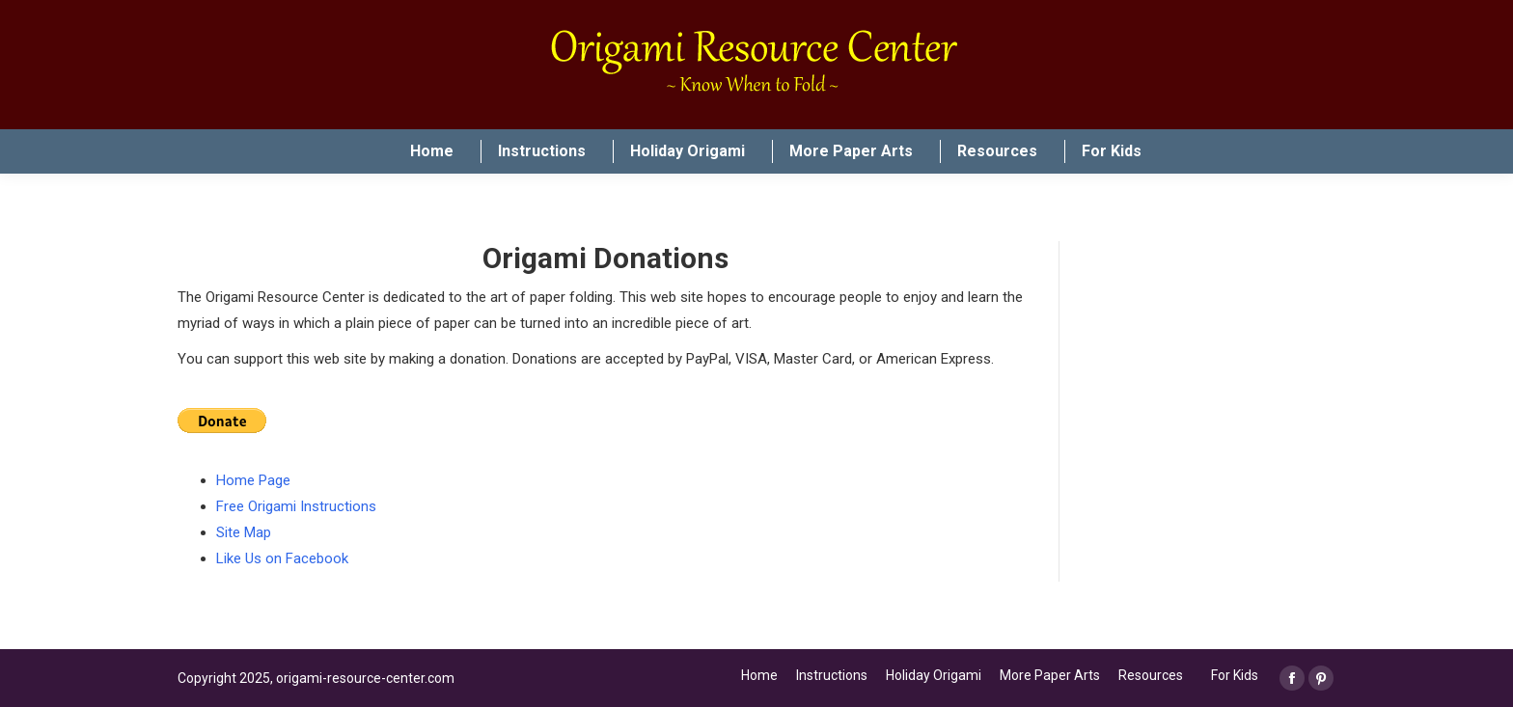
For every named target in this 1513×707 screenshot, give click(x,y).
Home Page (253, 480)
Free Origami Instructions (296, 506)
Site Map (243, 532)
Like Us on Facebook (282, 558)
